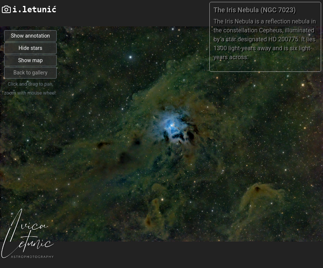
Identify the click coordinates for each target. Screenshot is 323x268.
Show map (30, 60)
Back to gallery (30, 73)
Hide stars (30, 48)
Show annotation (30, 36)
